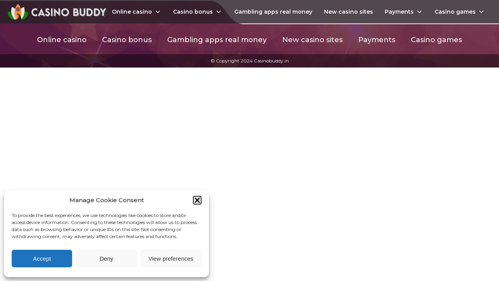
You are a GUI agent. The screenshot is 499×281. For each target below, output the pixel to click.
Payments (404, 12)
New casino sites (348, 11)
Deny (106, 258)
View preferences (171, 258)
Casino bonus (198, 12)
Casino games (460, 12)
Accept (42, 258)
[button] (197, 200)
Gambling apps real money (273, 11)
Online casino (137, 12)
